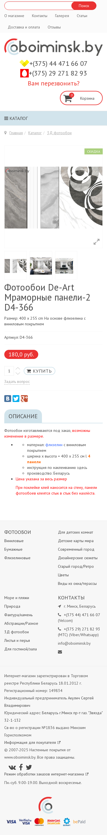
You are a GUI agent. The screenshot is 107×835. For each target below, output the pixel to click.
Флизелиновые (17, 557)
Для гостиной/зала (20, 649)
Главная (16, 132)
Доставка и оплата (24, 27)
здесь (82, 467)
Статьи (82, 15)
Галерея (62, 15)
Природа (12, 606)
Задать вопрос (17, 381)
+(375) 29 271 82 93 (58, 73)
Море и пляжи (16, 597)
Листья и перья (17, 640)
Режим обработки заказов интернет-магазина (46, 774)
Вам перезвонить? (54, 83)
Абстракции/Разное (21, 623)
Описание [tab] (23, 416)
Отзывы (54, 27)
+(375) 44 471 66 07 (58, 63)
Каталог (16, 118)
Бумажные (13, 549)
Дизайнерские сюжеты (78, 557)
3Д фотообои (59, 132)
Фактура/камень (18, 614)
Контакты (39, 15)
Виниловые (14, 540)
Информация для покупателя (32, 742)
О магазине (14, 15)
